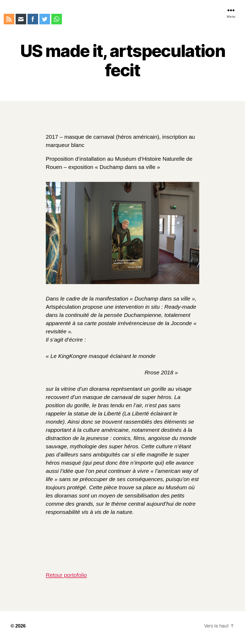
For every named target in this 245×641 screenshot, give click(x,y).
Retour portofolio (66, 575)
